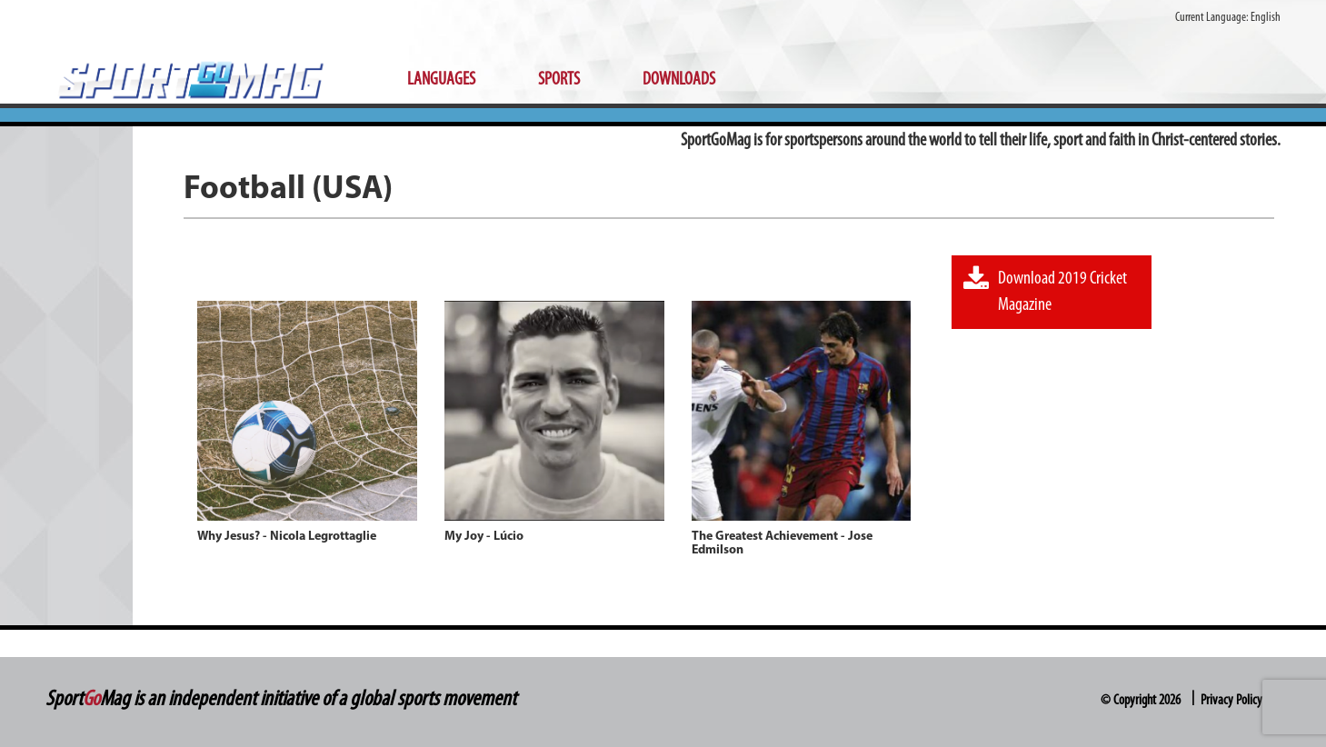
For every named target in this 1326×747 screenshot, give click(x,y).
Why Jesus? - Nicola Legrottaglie (286, 536)
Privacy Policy (1231, 700)
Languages (441, 80)
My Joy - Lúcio (483, 536)
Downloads (679, 80)
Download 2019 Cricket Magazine (1045, 289)
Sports (559, 80)
